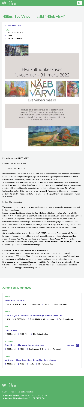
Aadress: (26, 395)
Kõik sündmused (14, 25)
